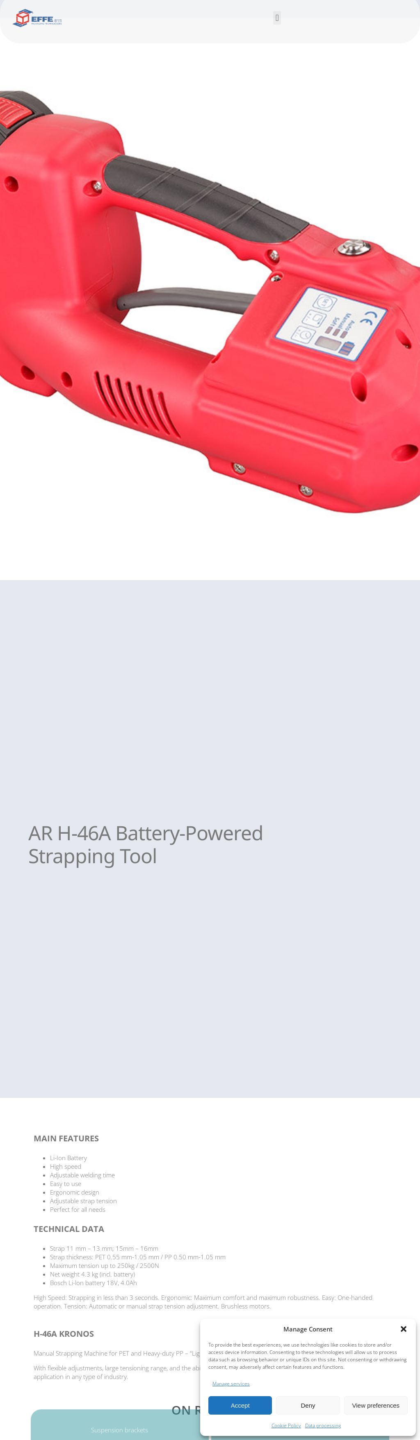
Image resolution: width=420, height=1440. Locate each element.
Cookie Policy (286, 1425)
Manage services (231, 1383)
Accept (240, 1405)
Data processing (323, 1425)
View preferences (376, 1405)
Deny (308, 1405)
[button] (403, 1329)
